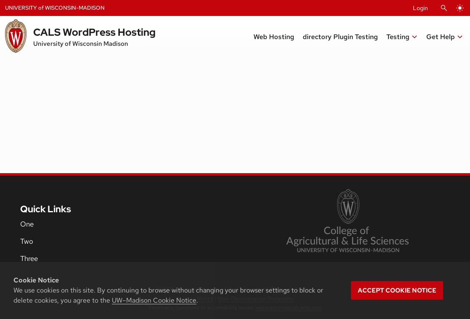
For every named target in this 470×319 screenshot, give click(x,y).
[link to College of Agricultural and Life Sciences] (347, 221)
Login (420, 8)
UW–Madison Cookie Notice (154, 300)
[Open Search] (444, 8)
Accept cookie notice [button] (397, 290)
